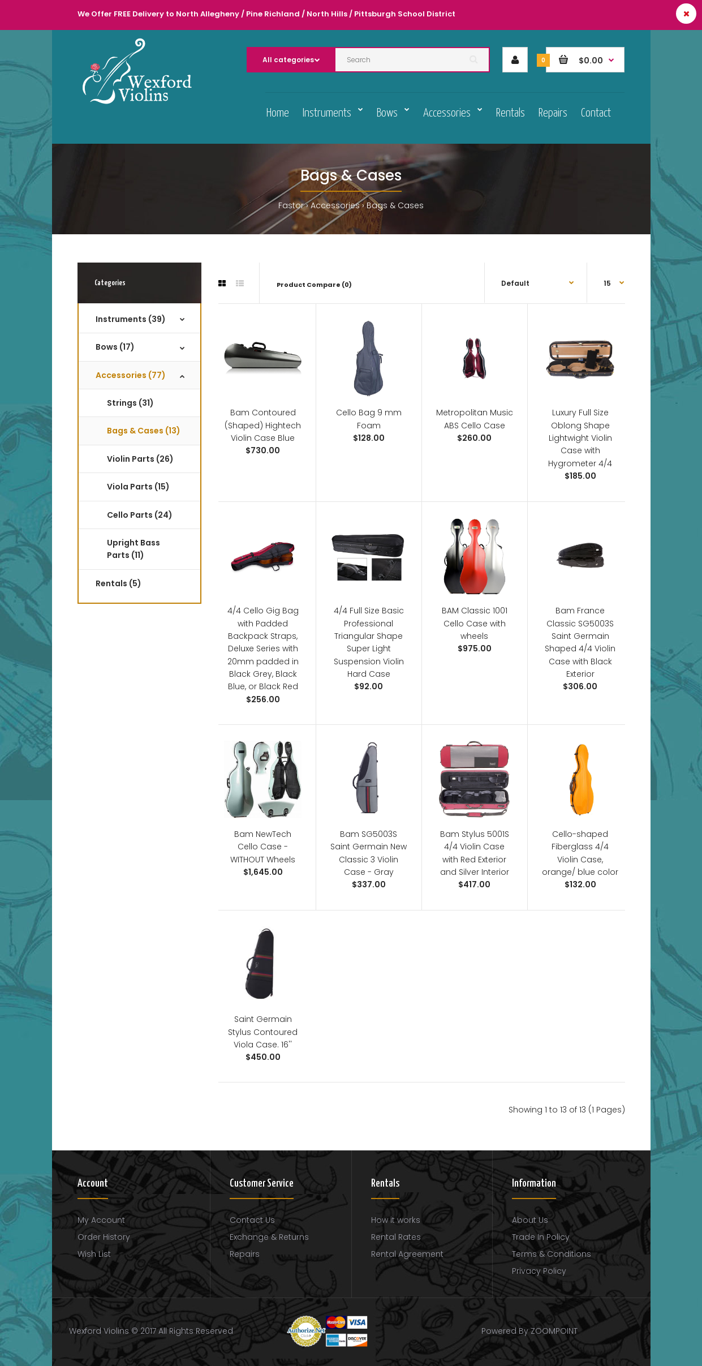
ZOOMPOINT (554, 1331)
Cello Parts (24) (140, 515)
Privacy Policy (539, 1271)
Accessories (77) (131, 375)
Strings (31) (130, 403)
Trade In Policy (541, 1237)
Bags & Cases (395, 205)
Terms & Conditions (551, 1254)
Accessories (335, 205)
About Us (530, 1220)
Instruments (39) (131, 319)
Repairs (245, 1254)
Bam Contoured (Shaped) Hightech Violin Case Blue (263, 425)
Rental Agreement (407, 1254)
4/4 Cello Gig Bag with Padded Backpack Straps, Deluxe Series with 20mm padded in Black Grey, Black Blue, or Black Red (263, 648)
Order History (103, 1237)
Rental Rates (396, 1237)
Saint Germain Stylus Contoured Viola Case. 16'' (263, 1031)
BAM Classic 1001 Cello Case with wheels (474, 623)
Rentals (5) (118, 583)
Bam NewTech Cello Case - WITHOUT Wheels (262, 846)
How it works (395, 1220)
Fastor (291, 205)
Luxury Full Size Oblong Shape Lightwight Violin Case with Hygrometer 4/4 (580, 438)
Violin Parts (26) (140, 459)
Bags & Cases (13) (143, 430)
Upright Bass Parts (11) (133, 549)
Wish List (94, 1254)
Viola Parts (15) (138, 486)
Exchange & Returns (269, 1237)
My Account (101, 1220)
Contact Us (252, 1220)
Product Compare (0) (314, 284)
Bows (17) (115, 347)
